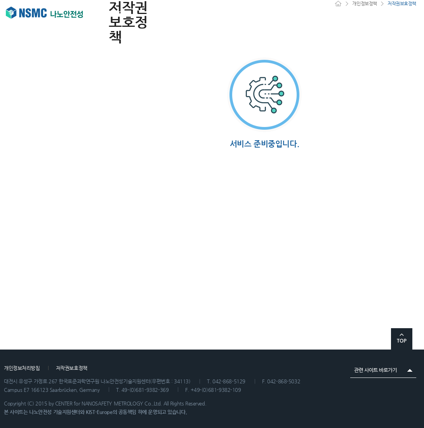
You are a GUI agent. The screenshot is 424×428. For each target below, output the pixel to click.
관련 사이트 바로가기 (383, 370)
